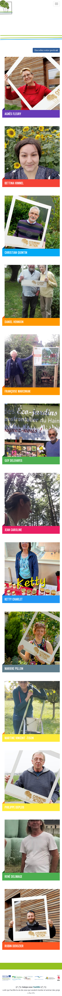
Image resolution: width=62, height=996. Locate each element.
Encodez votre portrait (46, 50)
